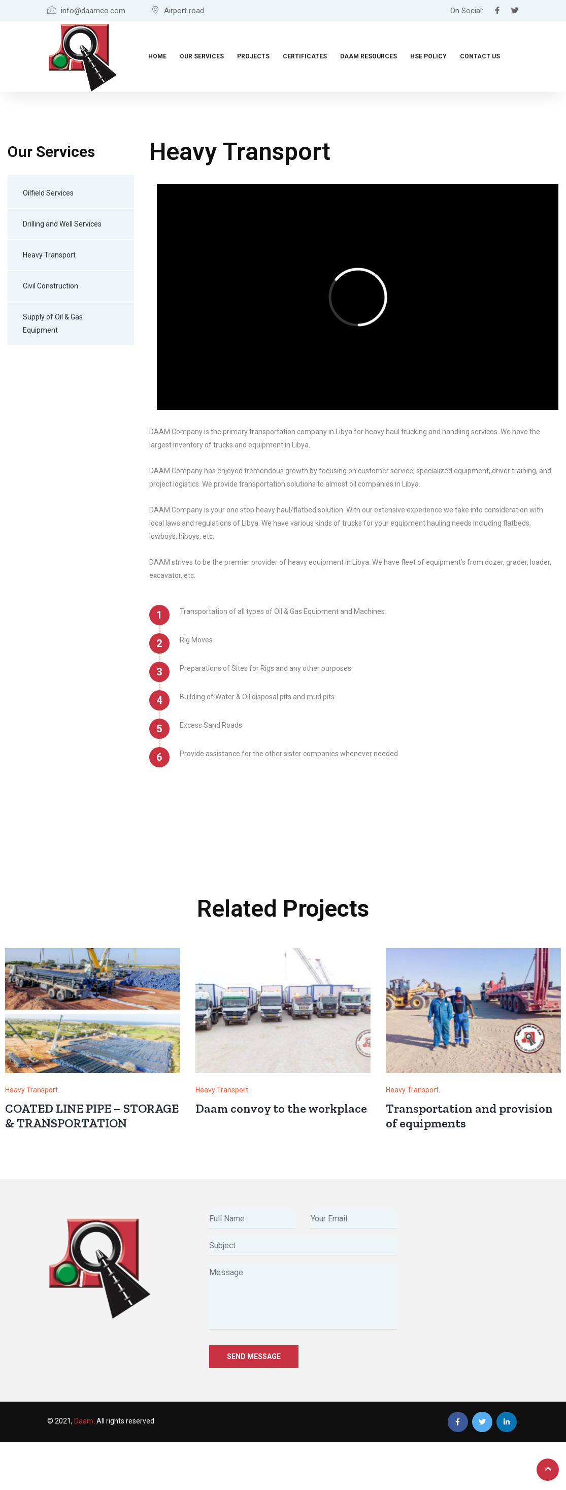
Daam (83, 1421)
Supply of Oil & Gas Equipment (53, 323)
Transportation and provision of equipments (469, 1115)
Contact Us (480, 56)
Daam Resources (368, 56)
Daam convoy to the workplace (281, 1108)
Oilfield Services (48, 193)
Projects (253, 56)
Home (157, 56)
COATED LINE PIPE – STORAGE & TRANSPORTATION (92, 1115)
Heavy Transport (49, 255)
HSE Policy (428, 56)
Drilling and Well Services (62, 224)
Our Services (202, 56)
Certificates (305, 56)
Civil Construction (50, 286)
